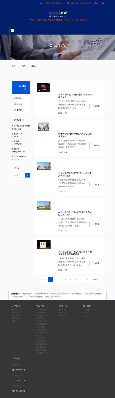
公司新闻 (18, 98)
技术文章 (18, 104)
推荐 (14, 66)
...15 (86, 236)
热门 (24, 66)
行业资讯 (18, 110)
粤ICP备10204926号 (77, 395)
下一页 (95, 236)
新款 (34, 66)
